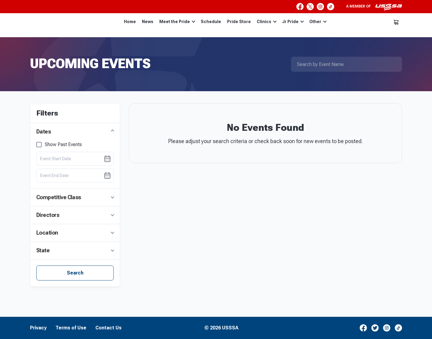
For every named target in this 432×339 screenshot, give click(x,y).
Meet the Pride (177, 21)
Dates (43, 131)
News (147, 21)
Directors (47, 215)
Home (130, 21)
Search (75, 273)
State (43, 250)
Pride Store (239, 21)
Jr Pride (293, 21)
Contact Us (108, 328)
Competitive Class (58, 197)
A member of (374, 7)
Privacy (38, 328)
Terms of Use (71, 328)
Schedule (211, 21)
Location (47, 233)
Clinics (267, 21)
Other (318, 21)
